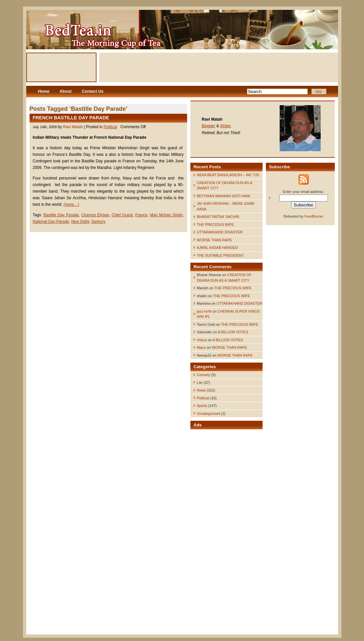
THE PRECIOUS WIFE (215, 224)
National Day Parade (51, 221)
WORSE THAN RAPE (214, 240)
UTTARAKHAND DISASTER (220, 232)
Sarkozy (98, 221)
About (66, 91)
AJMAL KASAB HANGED (217, 247)
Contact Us (92, 91)
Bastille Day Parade (60, 215)
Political (110, 127)
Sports (202, 406)
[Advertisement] (218, 67)
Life (200, 383)
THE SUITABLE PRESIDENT (220, 255)
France (141, 215)
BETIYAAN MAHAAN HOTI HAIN (223, 196)
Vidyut (202, 340)
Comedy (203, 375)
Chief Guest (122, 215)
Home (44, 91)
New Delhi (80, 221)
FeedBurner (314, 216)
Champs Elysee (95, 215)
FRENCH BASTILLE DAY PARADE (71, 117)
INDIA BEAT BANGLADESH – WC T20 (228, 175)
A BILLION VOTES (233, 332)
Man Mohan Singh (166, 215)
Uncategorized (208, 413)
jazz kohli (204, 311)
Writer (225, 126)
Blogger (208, 126)
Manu (201, 347)
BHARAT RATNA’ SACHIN (218, 217)
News (201, 390)
